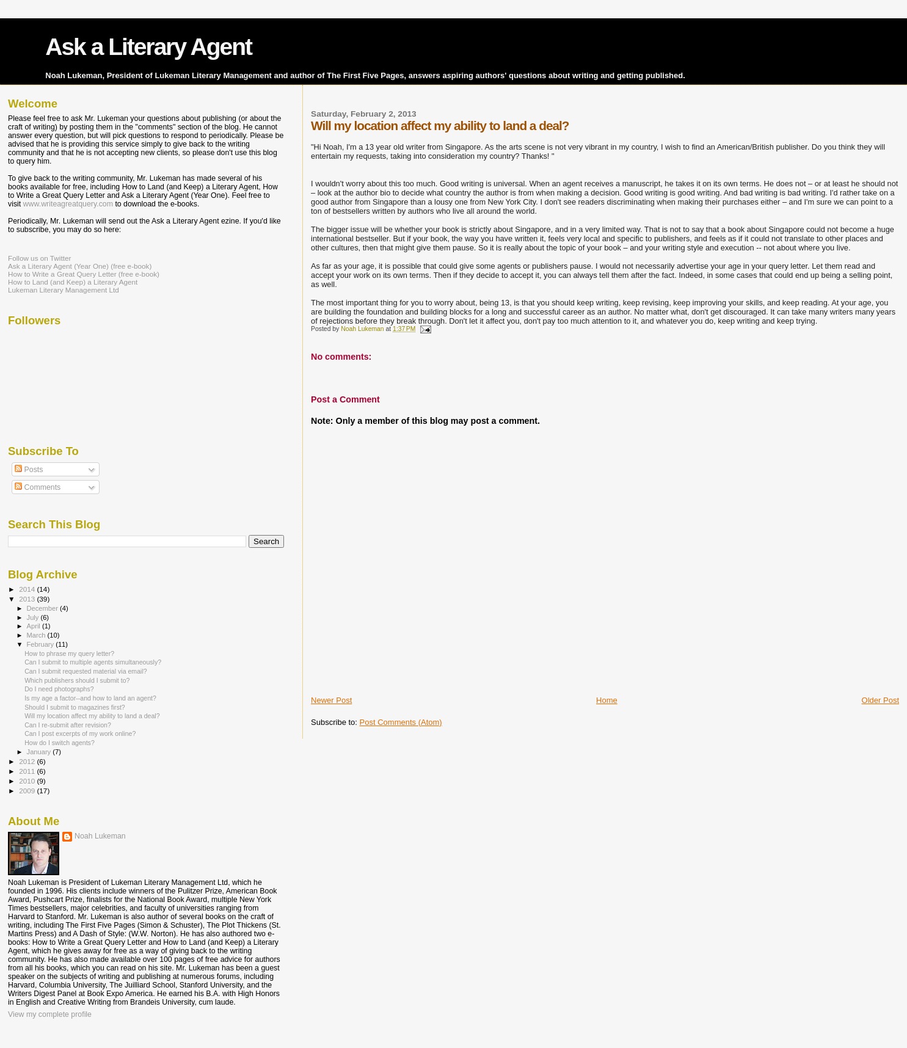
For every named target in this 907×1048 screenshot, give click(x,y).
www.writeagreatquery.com (68, 204)
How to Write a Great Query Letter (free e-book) (83, 274)
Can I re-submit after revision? (67, 725)
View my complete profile (50, 1014)
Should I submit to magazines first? (74, 707)
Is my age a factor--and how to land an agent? (90, 698)
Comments (37, 487)
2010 (28, 781)
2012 (28, 761)
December (43, 608)
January (40, 751)
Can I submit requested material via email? (85, 671)
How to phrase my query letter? (69, 653)
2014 (28, 589)
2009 (28, 791)
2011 (28, 771)
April (34, 626)
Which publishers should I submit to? (76, 680)
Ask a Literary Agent (148, 47)
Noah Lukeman (100, 836)
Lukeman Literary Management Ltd (63, 290)
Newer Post (331, 700)
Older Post (880, 700)
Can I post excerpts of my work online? (80, 733)
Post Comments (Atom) (401, 722)
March (37, 635)
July (34, 617)
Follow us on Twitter (39, 258)
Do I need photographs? (59, 689)
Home (606, 700)
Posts (29, 469)
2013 (28, 599)
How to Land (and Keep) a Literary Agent (72, 282)
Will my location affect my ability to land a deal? (91, 715)
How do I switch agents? (59, 742)
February (41, 644)
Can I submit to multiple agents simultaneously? (92, 662)
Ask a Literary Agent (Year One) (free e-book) (79, 266)
